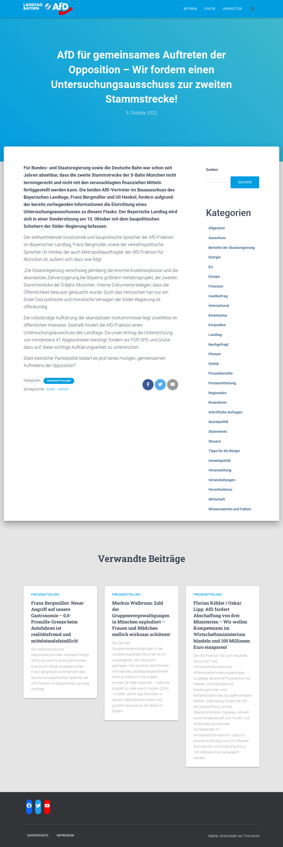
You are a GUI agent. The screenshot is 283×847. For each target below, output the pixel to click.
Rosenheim (217, 402)
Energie (214, 257)
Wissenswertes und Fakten (229, 509)
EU (210, 267)
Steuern (214, 441)
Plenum (214, 354)
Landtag (215, 335)
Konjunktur (217, 325)
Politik (210, 9)
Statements (217, 432)
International (218, 306)
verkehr (63, 389)
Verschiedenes (220, 489)
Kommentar (217, 315)
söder (50, 389)
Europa (214, 276)
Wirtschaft (216, 499)
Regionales (217, 393)
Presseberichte (220, 373)
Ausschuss (217, 238)
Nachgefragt (218, 344)
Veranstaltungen (221, 480)
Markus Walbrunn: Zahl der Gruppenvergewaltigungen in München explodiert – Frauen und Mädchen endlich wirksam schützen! (141, 619)
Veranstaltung (219, 470)
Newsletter (232, 9)
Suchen (212, 170)
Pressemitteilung (59, 380)
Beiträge (190, 9)
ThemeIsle (251, 836)
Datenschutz (37, 835)
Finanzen (215, 286)
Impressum (65, 835)
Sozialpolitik (218, 422)
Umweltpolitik (219, 461)
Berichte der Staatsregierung (231, 248)
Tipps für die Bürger (224, 451)
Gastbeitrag (218, 296)
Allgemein (216, 228)
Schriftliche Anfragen (225, 412)
